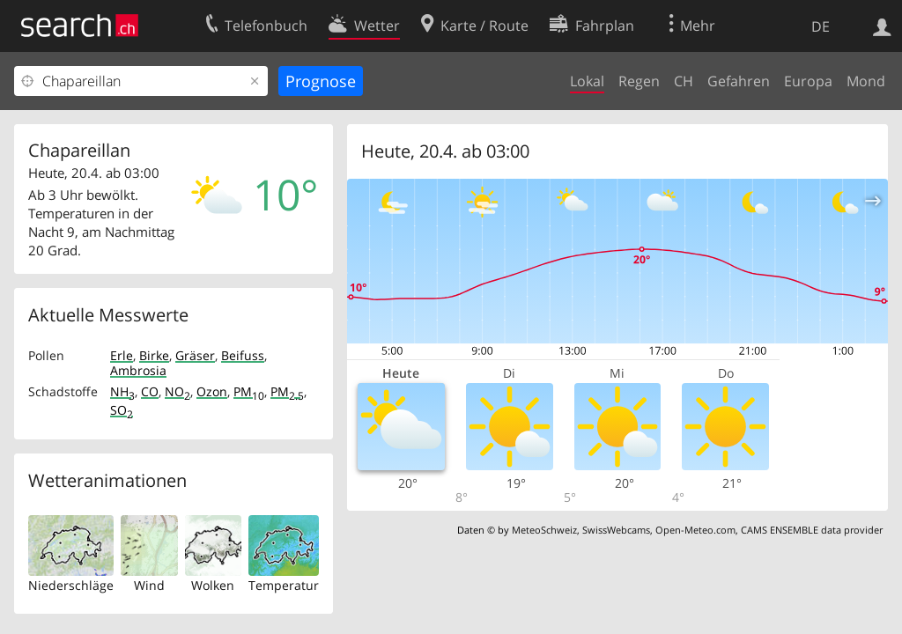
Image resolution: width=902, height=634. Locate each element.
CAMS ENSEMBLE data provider (812, 529)
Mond (866, 81)
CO (150, 391)
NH (122, 391)
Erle (121, 355)
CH (683, 81)
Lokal (587, 81)
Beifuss (242, 355)
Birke (154, 355)
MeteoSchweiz (544, 529)
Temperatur (283, 585)
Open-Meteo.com (695, 529)
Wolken (212, 585)
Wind (149, 585)
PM (248, 391)
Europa (808, 81)
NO (177, 391)
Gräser (195, 355)
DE (820, 26)
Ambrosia (138, 370)
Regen (639, 81)
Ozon (211, 391)
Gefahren (738, 81)
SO (121, 410)
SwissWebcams (616, 529)
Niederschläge (71, 585)
